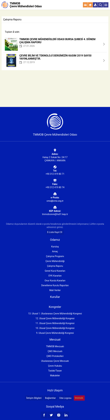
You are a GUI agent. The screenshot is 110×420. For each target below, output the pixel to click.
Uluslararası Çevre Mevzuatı (55, 361)
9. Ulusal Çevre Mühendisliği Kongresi (55, 333)
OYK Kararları (55, 275)
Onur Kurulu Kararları (55, 280)
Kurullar (55, 296)
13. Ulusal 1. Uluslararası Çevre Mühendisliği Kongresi (55, 313)
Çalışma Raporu (55, 266)
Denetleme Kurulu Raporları (55, 285)
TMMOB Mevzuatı (55, 346)
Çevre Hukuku (55, 366)
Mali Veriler (55, 290)
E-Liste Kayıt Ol (54, 232)
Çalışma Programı (55, 256)
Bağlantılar (50, 398)
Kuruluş (55, 246)
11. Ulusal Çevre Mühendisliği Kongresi (54, 323)
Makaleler (55, 375)
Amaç (55, 251)
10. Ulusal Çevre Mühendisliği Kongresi (54, 328)
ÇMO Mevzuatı (55, 351)
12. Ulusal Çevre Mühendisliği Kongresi (54, 318)
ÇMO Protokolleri (55, 356)
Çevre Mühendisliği (55, 261)
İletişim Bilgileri (34, 398)
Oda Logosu (65, 398)
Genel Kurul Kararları (55, 271)
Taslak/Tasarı (55, 370)
